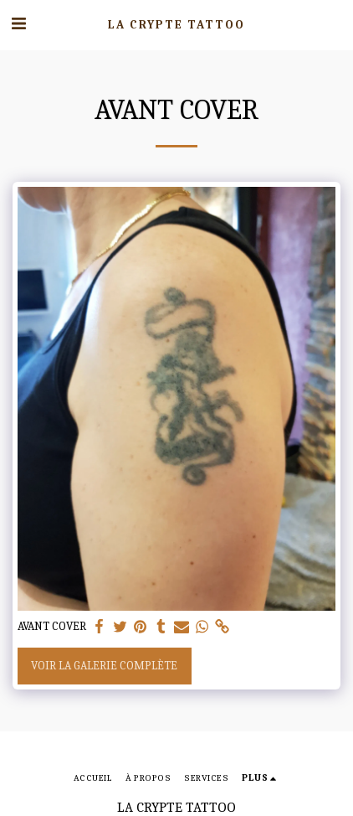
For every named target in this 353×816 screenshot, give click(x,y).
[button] (18, 23)
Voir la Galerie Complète (104, 665)
